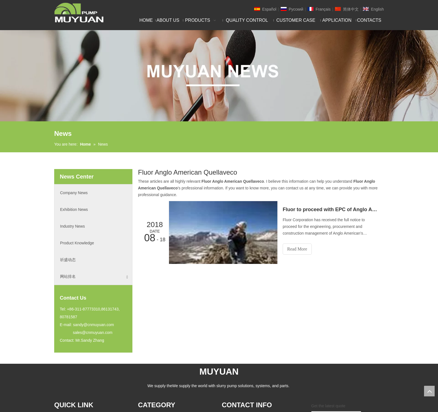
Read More (297, 249)
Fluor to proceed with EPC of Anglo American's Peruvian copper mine (330, 209)
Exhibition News (74, 209)
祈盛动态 (68, 259)
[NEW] (219, 75)
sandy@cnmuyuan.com (93, 324)
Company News (74, 193)
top (429, 391)
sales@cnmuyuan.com (93, 332)
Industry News (72, 226)
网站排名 (94, 276)
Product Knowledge (77, 243)
